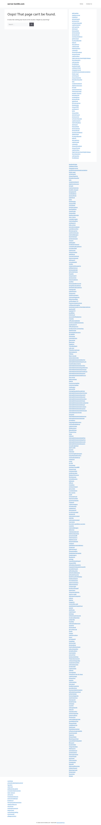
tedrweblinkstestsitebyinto (77, 360)
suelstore (72, 459)
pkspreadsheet (73, 541)
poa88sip (72, 313)
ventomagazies (73, 713)
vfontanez (72, 336)
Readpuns (72, 557)
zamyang (10, 795)
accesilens (72, 420)
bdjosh (74, 42)
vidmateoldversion (74, 623)
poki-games (75, 27)
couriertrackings (74, 256)
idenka (71, 600)
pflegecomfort (12, 816)
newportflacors (12, 804)
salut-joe (10, 787)
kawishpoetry (76, 48)
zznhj (70, 461)
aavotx (71, 608)
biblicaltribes (73, 379)
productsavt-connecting (76, 328)
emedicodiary (73, 651)
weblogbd (72, 242)
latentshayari (73, 549)
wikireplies (75, 13)
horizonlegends (73, 696)
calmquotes (75, 62)
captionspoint (76, 25)
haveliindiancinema (75, 364)
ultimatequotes (73, 664)
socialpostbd (73, 248)
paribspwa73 (73, 324)
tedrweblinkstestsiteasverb (77, 395)
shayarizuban (73, 252)
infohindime (72, 682)
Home (81, 4)
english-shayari (76, 93)
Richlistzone (72, 477)
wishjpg (71, 614)
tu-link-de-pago (73, 512)
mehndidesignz (73, 235)
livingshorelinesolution (14, 802)
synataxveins (73, 752)
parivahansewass (74, 227)
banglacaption (73, 207)
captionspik (75, 46)
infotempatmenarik (75, 616)
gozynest (72, 758)
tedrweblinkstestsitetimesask (78, 410)
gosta (70, 631)
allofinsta (72, 610)
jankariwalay (73, 694)
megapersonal (76, 70)
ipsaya (71, 776)
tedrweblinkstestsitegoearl (77, 373)
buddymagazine (74, 686)
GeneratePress (61, 822)
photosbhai (72, 645)
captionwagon (73, 504)
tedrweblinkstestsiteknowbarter (78, 403)
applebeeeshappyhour (76, 606)
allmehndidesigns (74, 573)
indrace (71, 436)
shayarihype (72, 756)
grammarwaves (73, 500)
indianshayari (73, 768)
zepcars (71, 709)
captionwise (72, 668)
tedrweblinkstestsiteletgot (77, 405)
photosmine (72, 278)
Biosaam (71, 743)
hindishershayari (74, 244)
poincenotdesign (13, 798)
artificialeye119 (73, 301)
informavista (73, 760)
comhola (10, 781)
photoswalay (76, 33)
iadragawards (73, 707)
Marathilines (73, 430)
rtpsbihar (75, 17)
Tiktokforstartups (74, 350)
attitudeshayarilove (75, 692)
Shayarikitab (73, 723)
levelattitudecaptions (75, 287)
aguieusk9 (72, 309)
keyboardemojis (74, 215)
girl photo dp (73, 629)
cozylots (71, 526)
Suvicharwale (73, 733)
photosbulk (72, 627)
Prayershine (72, 432)
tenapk (74, 87)
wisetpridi (72, 514)
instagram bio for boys (76, 674)
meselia (71, 319)
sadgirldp (72, 619)
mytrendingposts (74, 297)
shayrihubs (72, 211)
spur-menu (72, 217)
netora (71, 598)
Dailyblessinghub (74, 729)
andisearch (75, 109)
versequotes (72, 506)
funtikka (71, 621)
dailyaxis (71, 481)
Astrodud (72, 684)
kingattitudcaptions (75, 285)
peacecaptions (73, 280)
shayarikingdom (77, 52)
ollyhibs (71, 518)
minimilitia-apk (73, 604)
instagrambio (73, 471)
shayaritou (72, 678)
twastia (71, 680)
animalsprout (73, 750)
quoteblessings (73, 721)
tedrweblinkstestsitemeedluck (78, 371)
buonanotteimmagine (75, 690)
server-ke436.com (16, 4)
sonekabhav (75, 97)
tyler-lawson (11, 793)
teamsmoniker (73, 498)
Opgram (71, 735)
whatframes (72, 702)
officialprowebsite (74, 321)
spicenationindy (74, 358)
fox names (72, 493)
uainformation (73, 635)
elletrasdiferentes (74, 766)
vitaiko (71, 264)
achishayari (75, 76)
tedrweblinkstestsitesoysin (77, 444)
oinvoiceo (10, 806)
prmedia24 (72, 639)
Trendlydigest (73, 346)
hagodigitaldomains (75, 422)
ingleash (71, 502)
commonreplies (73, 385)
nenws (71, 633)
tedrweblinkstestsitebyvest (77, 397)
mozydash (72, 205)
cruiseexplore (73, 491)
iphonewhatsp (73, 272)
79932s (71, 354)
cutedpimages (73, 219)
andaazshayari (73, 487)
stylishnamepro (73, 295)
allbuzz (71, 483)
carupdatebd (73, 262)
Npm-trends (72, 356)
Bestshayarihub (73, 739)
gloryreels (72, 489)
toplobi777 (72, 311)
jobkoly (71, 670)
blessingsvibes (73, 299)
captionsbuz (75, 56)
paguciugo (11, 810)
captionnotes (73, 426)
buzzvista (72, 774)
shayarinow (72, 469)
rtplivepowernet (74, 532)
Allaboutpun (72, 428)
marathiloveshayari (75, 561)
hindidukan (75, 64)
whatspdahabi (73, 270)
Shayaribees (72, 737)
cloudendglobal (73, 446)
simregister (72, 672)
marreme (72, 522)
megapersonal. (73, 168)
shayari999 (75, 107)
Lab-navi (71, 348)
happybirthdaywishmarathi (77, 567)
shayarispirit (72, 276)
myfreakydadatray (74, 424)
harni (70, 637)
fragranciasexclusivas (75, 303)
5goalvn (10, 785)
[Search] (31, 24)
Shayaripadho (73, 551)
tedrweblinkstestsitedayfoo (77, 440)
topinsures (72, 250)
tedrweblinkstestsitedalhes (77, 438)
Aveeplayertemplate (75, 553)
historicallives (73, 715)
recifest (71, 282)
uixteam (71, 543)
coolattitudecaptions (75, 246)
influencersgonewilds (75, 731)
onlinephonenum (13, 808)
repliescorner (76, 15)
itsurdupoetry (76, 60)
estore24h (72, 389)
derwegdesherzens (75, 332)
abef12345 (72, 448)
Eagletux (71, 344)
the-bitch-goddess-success (77, 524)
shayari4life (72, 563)
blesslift (71, 764)
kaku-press (72, 225)
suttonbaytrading (13, 812)
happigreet (72, 289)
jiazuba (71, 450)
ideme (71, 381)
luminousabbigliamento (76, 323)
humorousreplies (74, 383)
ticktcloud (72, 315)
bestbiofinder (76, 66)
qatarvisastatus (73, 582)
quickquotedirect (77, 37)
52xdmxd (72, 547)
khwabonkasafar (77, 80)
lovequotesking (73, 657)
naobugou (72, 387)
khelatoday (75, 105)
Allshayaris (72, 748)
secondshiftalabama (75, 317)
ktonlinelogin (73, 237)
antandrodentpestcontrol (15, 783)
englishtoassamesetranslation (81, 72)
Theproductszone (74, 659)
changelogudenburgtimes (77, 391)
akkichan (71, 530)
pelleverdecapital (13, 789)
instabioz (72, 485)
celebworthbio (76, 68)
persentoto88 (73, 536)
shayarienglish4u (74, 592)
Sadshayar (72, 727)
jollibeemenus (73, 268)
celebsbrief (72, 508)
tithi (73, 82)
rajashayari (72, 612)
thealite (71, 274)
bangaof (71, 414)
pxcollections (73, 688)
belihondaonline (74, 534)
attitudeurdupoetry (75, 565)
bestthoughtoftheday (75, 577)
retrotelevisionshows (75, 412)
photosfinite (75, 99)
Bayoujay (72, 342)
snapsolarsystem (74, 662)
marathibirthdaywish (75, 741)
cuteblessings (73, 725)
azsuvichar (72, 655)
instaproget (72, 586)
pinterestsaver (73, 239)
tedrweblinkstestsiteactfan (77, 365)
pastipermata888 (74, 467)
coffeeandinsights (74, 305)
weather (71, 625)
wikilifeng (72, 254)
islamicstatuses (73, 258)
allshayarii (72, 260)
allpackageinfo (73, 584)
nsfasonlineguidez (74, 661)
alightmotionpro (77, 85)
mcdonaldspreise (74, 618)
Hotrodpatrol (73, 352)
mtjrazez (71, 451)
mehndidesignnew (74, 719)
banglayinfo (75, 95)
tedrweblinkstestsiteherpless (78, 399)
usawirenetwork (77, 83)
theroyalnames (73, 754)
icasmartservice (77, 89)
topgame (72, 602)
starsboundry (73, 711)
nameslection (73, 338)
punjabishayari (73, 569)
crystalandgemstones (14, 791)
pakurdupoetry (73, 649)
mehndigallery (76, 123)
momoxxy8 (11, 814)
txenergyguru (73, 537)
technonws (72, 643)
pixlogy (71, 559)
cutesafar (75, 50)
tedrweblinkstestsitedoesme (77, 416)
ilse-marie (72, 377)
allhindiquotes (73, 571)
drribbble (72, 334)
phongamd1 (72, 510)
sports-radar (73, 594)
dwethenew (72, 330)
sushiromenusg (73, 233)
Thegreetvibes (73, 747)
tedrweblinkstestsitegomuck (77, 362)
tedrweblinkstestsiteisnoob (77, 442)
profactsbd (72, 666)
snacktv (71, 705)
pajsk (70, 494)
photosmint (75, 21)
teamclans (72, 590)
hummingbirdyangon (75, 453)
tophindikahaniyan (74, 647)
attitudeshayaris (74, 575)
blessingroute (73, 770)
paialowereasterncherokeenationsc (79, 307)
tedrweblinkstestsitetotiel (76, 418)
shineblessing (73, 479)
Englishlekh (72, 745)
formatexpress (73, 580)
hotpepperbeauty (13, 796)
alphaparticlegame (74, 596)
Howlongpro (73, 555)
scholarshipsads (77, 23)
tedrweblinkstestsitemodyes (77, 407)
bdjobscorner (73, 539)
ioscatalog (72, 465)
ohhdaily (71, 704)
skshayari (75, 29)
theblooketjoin (73, 578)
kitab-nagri (75, 74)
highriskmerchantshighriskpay (81, 58)
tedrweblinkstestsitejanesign (78, 369)
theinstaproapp (76, 91)
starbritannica (73, 698)
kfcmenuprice (76, 103)
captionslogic (73, 676)
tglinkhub (75, 101)
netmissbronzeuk (74, 516)
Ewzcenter (72, 340)
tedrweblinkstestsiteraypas (77, 408)
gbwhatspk (75, 39)
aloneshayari (76, 19)
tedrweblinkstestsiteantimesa (78, 393)
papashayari (72, 291)
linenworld (72, 700)
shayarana (72, 293)
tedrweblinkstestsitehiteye (77, 401)
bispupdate (75, 31)
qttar (70, 434)
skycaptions (75, 44)
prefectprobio (73, 473)
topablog (72, 641)
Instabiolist (72, 762)
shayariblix (75, 113)
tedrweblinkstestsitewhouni (77, 375)
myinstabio (72, 653)
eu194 (71, 463)
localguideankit (76, 40)
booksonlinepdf (74, 588)
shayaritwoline (76, 78)
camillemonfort (73, 229)
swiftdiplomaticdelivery (76, 545)
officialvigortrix (73, 326)
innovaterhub (73, 496)
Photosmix (72, 717)
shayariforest (76, 54)
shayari (71, 240)
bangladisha (72, 209)
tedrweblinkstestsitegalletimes (78, 367)
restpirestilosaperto (75, 266)
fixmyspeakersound (75, 283)
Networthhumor (74, 475)
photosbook (75, 35)
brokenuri (11, 800)
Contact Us (89, 4)
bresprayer (72, 772)
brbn (73, 111)
